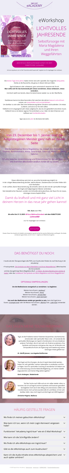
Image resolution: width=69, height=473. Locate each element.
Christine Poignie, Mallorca (27, 396)
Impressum (36, 467)
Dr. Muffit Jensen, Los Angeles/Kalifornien (33, 353)
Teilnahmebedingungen (53, 467)
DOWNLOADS (43, 467)
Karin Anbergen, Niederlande (28, 374)
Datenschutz (29, 467)
